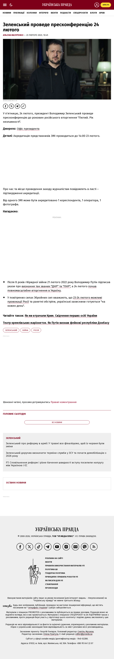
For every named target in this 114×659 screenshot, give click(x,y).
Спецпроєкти (80, 13)
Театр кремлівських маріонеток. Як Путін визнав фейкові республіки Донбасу (56, 323)
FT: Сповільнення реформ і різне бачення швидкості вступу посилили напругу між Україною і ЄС (54, 464)
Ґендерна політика (55, 573)
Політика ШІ (51, 569)
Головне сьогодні (14, 413)
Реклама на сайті (54, 558)
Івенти (54, 13)
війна (25, 330)
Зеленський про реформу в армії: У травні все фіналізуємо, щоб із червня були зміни (55, 445)
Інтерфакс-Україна (37, 607)
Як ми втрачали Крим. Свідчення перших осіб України (61, 315)
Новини (7, 13)
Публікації (18, 13)
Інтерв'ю (43, 13)
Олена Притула (50, 634)
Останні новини (16, 482)
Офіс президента (28, 128)
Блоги (93, 13)
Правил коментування (64, 402)
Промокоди (51, 588)
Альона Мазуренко (13, 35)
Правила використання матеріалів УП (65, 566)
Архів (102, 13)
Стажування (51, 584)
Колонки (32, 13)
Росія (36, 330)
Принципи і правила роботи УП (61, 577)
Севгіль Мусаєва (86, 631)
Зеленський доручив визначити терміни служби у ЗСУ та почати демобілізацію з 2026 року (56, 454)
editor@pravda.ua (83, 634)
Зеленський (11, 330)
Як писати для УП (54, 580)
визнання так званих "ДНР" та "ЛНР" (46, 286)
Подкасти (65, 13)
